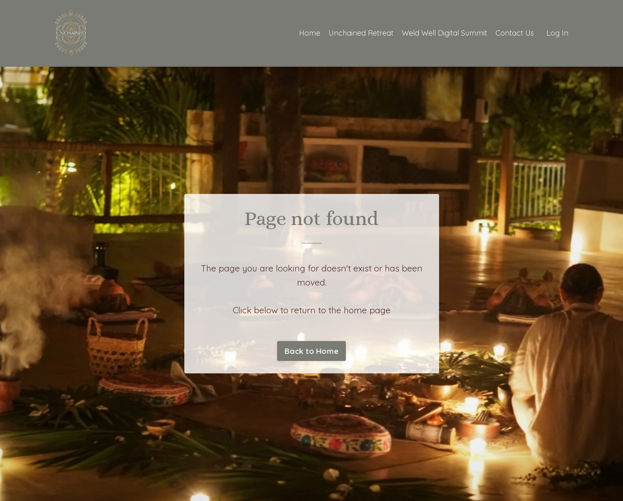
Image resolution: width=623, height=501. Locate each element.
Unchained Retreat (361, 33)
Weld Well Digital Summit (444, 33)
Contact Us (514, 33)
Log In (557, 33)
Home (309, 33)
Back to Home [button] (311, 351)
